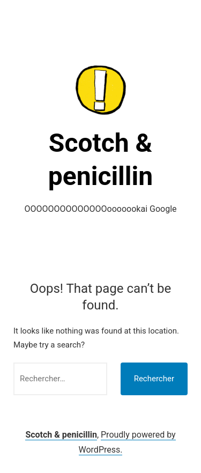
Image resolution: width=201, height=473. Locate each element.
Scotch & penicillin (61, 435)
